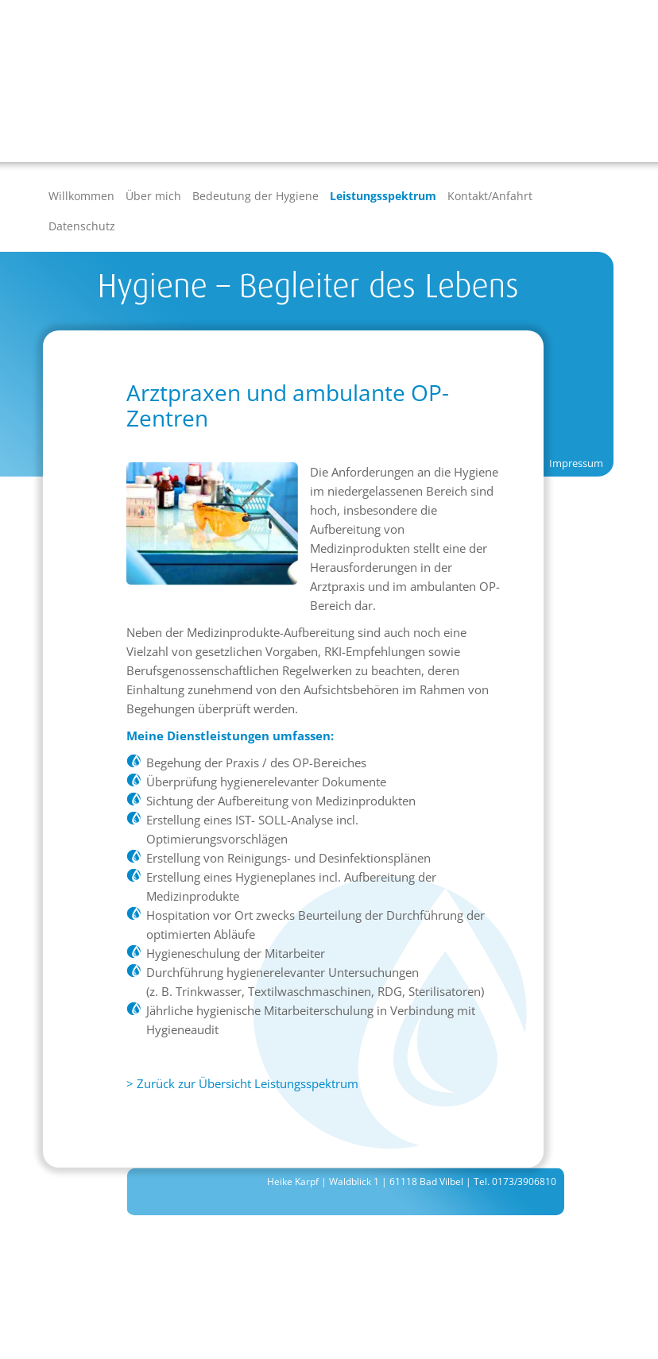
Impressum (576, 463)
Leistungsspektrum (383, 195)
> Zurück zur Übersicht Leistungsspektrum (242, 1083)
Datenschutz (81, 226)
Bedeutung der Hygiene (255, 195)
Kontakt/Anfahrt (489, 195)
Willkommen (81, 195)
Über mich (153, 195)
